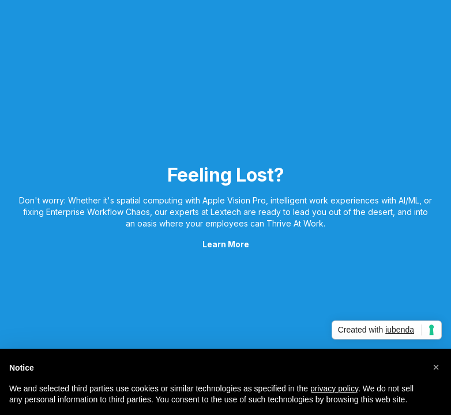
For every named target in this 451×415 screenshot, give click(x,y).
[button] (436, 367)
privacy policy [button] (334, 388)
